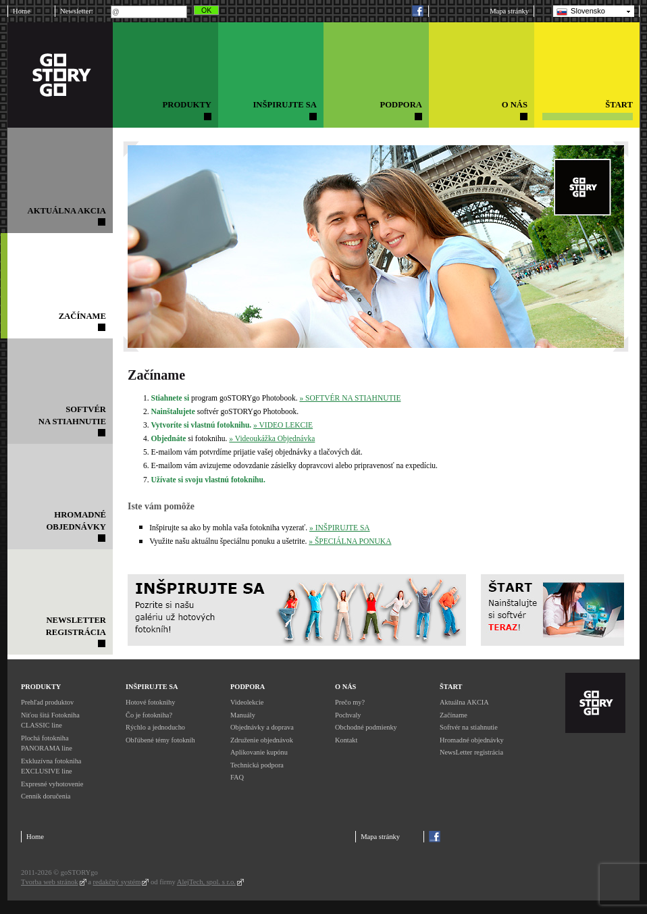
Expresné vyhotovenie (52, 784)
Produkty (41, 686)
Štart (451, 686)
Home (21, 11)
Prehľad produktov (47, 702)
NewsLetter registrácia (471, 752)
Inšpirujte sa (152, 686)
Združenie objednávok (261, 740)
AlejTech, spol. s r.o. (206, 882)
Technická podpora (257, 765)
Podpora (247, 686)
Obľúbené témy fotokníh (160, 740)
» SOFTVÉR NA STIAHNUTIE (349, 398)
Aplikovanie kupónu (259, 752)
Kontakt (346, 740)
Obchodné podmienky (366, 727)
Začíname (453, 715)
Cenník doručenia (45, 796)
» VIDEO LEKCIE (283, 425)
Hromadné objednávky (472, 740)
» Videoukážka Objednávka (272, 438)
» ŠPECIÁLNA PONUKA (350, 541)
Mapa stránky (509, 11)
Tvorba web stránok (49, 882)
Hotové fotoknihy (150, 702)
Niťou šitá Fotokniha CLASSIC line (50, 720)
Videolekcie (246, 702)
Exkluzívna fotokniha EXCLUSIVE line (51, 766)
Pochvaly (348, 715)
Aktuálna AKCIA (464, 702)
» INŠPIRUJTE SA (339, 528)
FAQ (237, 777)
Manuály (242, 715)
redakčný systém (117, 882)
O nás (345, 686)
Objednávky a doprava (262, 727)
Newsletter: (76, 11)
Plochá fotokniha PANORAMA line (46, 743)
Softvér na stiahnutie (469, 727)
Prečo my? (350, 702)
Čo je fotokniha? (149, 715)
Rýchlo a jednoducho (155, 727)
